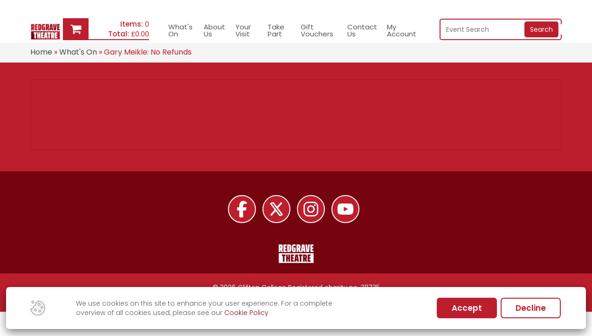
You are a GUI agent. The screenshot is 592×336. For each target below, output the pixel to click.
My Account (401, 30)
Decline (531, 308)
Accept (467, 308)
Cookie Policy (246, 312)
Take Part (276, 30)
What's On (180, 30)
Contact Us (362, 30)
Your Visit (243, 30)
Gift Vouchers (317, 30)
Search (541, 29)
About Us (214, 30)
